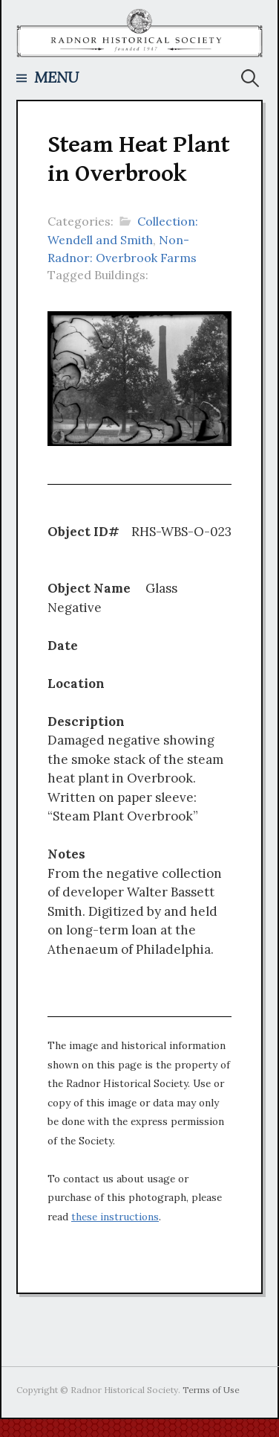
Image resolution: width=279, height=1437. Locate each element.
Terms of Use (211, 1389)
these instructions (115, 1216)
